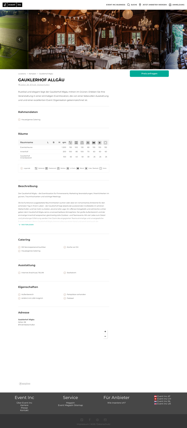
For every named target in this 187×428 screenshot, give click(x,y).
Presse (24, 408)
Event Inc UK (162, 403)
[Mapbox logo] (24, 383)
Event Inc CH (162, 399)
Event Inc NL (162, 401)
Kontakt (24, 410)
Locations (22, 74)
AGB (93, 424)
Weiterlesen (26, 224)
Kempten (32, 74)
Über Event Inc (24, 403)
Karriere (24, 405)
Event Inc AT (162, 396)
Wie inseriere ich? (116, 403)
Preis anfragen (149, 73)
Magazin (70, 403)
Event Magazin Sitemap (70, 405)
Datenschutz (103, 424)
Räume (23, 133)
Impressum (83, 424)
